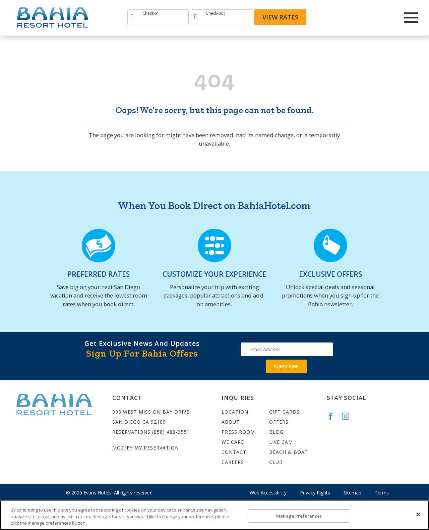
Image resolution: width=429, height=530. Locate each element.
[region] (214, 515)
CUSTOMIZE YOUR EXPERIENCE (214, 274)
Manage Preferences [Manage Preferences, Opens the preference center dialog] (299, 516)
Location (235, 412)
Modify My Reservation (145, 447)
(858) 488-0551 (171, 432)
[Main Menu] (411, 17)
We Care (233, 442)
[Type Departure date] (221, 17)
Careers (233, 462)
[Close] (418, 514)
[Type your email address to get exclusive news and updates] (286, 349)
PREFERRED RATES (98, 274)
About (231, 422)
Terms (382, 492)
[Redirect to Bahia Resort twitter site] (384, 17)
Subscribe (286, 366)
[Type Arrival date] (158, 17)
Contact (234, 452)
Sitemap (352, 492)
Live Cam (281, 442)
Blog (276, 432)
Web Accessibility (268, 492)
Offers (279, 422)
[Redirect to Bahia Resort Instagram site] (366, 17)
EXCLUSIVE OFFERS (330, 274)
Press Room (238, 432)
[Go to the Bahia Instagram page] (348, 416)
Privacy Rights (315, 492)
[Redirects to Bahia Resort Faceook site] (348, 17)
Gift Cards (284, 412)
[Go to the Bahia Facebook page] (333, 416)
